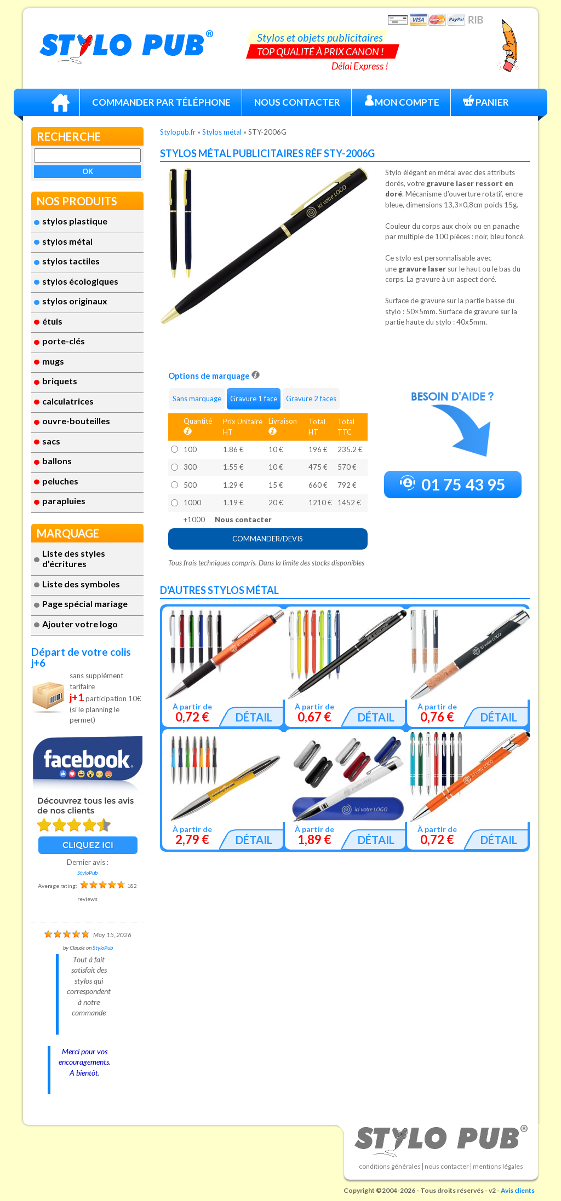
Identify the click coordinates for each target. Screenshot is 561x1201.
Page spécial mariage (85, 603)
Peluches (60, 481)
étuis (52, 321)
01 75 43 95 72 (453, 486)
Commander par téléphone (161, 102)
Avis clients (518, 1190)
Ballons (57, 460)
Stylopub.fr (178, 132)
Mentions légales (498, 1166)
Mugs (53, 361)
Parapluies (63, 500)
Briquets (59, 381)
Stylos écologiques (80, 281)
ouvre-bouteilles (76, 420)
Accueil (60, 102)
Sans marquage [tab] (197, 398)
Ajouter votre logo (80, 624)
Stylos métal (67, 241)
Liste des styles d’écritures (73, 558)
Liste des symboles (81, 584)
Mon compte (401, 101)
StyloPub (87, 872)
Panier (486, 101)
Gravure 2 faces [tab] (311, 398)
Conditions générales (390, 1166)
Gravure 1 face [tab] (253, 398)
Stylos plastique (74, 221)
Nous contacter (447, 1166)
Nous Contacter (297, 102)
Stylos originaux (74, 301)
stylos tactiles (71, 261)
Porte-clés (63, 341)
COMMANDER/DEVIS (267, 538)
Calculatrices (68, 401)
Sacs (51, 441)
